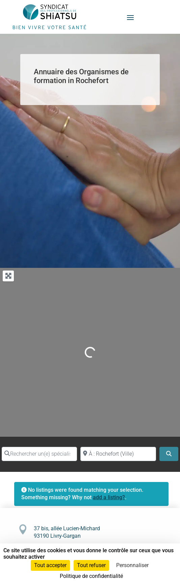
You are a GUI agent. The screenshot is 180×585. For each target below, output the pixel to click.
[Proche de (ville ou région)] (118, 454)
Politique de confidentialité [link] (91, 576)
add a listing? (109, 497)
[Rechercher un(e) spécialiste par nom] (39, 454)
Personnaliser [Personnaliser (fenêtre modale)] (132, 565)
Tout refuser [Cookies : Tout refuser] (91, 565)
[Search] (168, 454)
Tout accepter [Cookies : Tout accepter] (50, 565)
